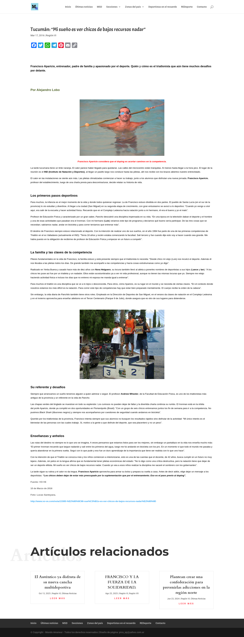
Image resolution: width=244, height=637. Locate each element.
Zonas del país (133, 7)
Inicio (68, 7)
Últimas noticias (84, 7)
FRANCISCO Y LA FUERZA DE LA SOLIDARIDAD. (122, 582)
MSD (99, 7)
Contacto (202, 7)
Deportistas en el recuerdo (162, 7)
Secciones (111, 7)
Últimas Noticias (69, 593)
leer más (57, 598)
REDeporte (187, 7)
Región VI (51, 35)
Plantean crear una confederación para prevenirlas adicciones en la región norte (186, 584)
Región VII (133, 593)
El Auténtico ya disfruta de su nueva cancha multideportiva (58, 582)
